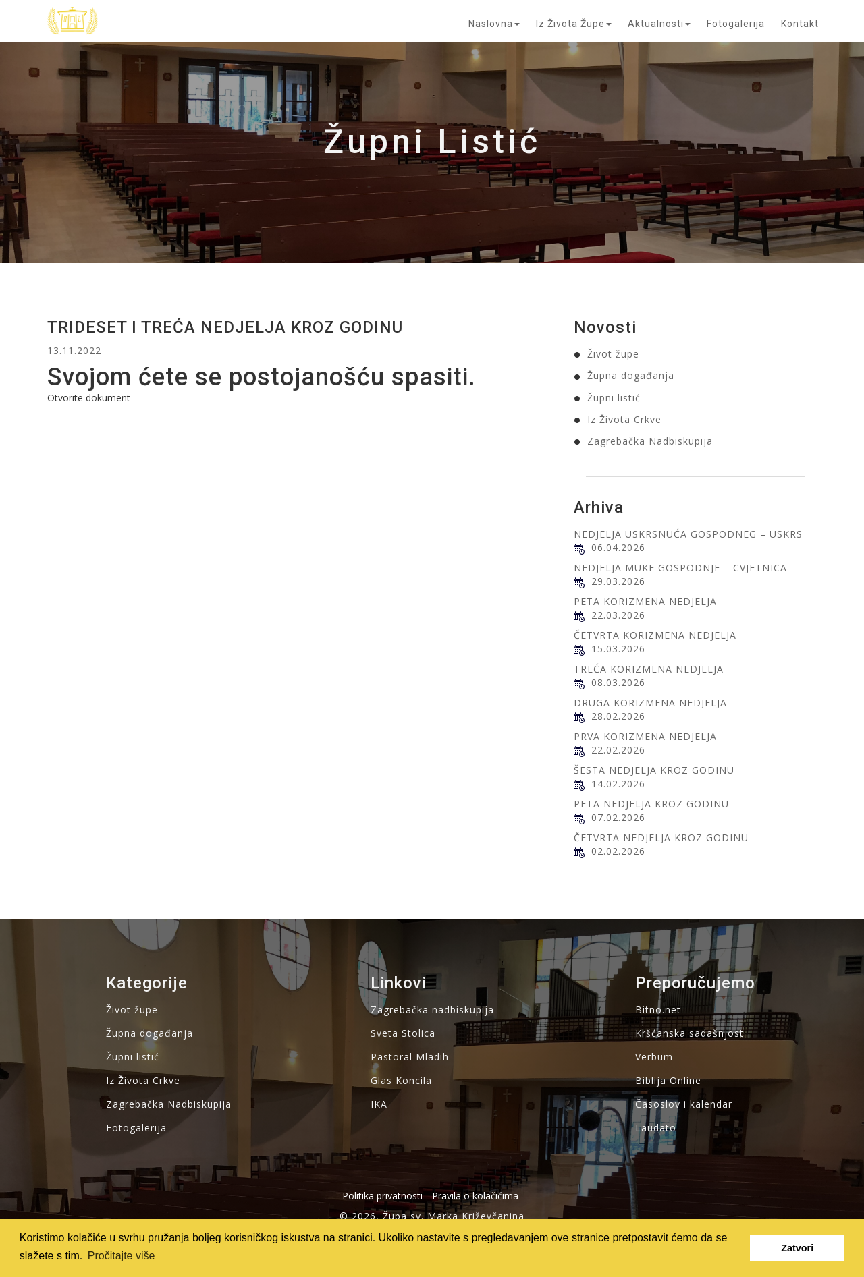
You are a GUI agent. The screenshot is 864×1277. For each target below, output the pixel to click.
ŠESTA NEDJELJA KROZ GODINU (654, 770)
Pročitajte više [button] (121, 1255)
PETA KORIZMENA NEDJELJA (645, 601)
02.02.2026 (618, 851)
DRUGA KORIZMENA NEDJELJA (650, 702)
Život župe (613, 353)
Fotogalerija (736, 23)
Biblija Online (668, 1080)
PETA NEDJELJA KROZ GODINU (651, 803)
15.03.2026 (618, 648)
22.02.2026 (618, 749)
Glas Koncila (401, 1080)
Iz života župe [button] (574, 23)
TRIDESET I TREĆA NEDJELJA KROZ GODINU (225, 327)
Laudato (655, 1127)
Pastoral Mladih (410, 1056)
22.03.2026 (618, 614)
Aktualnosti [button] (659, 23)
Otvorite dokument (88, 397)
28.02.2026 (618, 716)
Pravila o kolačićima (475, 1195)
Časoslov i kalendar (683, 1104)
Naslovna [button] (494, 23)
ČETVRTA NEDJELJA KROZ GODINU (661, 837)
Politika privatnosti (382, 1195)
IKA (379, 1104)
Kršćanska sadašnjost (689, 1033)
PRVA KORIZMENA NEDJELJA (645, 736)
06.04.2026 (618, 547)
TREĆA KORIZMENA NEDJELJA (649, 668)
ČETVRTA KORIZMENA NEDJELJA (655, 635)
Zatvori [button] (797, 1248)
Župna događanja (630, 375)
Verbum (654, 1056)
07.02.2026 (618, 817)
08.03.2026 (618, 682)
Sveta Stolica (403, 1033)
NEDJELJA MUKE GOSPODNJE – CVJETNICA (680, 567)
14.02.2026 (618, 783)
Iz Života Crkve (624, 419)
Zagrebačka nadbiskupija (432, 1009)
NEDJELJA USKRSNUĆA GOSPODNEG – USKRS (688, 534)
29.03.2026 (618, 581)
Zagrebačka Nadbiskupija (650, 440)
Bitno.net (658, 1009)
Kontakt (800, 23)
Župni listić (614, 397)
